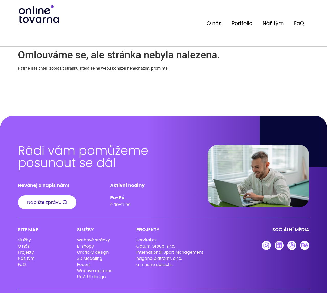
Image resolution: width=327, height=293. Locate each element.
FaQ (299, 23)
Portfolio (242, 23)
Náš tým (273, 23)
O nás (214, 23)
